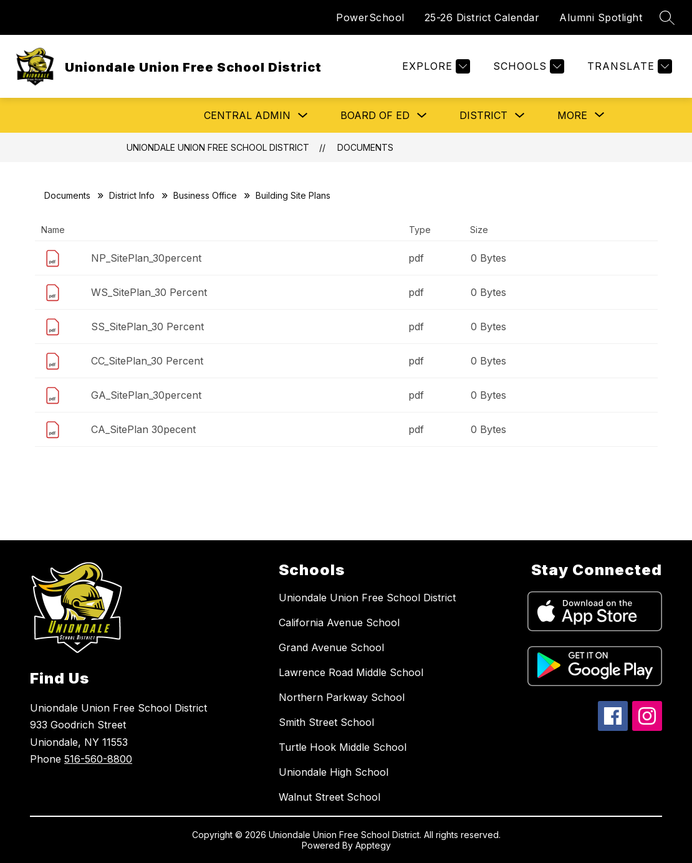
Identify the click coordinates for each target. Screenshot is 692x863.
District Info (132, 195)
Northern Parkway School (342, 697)
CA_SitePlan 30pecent (143, 429)
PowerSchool (370, 17)
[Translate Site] (628, 66)
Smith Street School (326, 722)
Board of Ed (375, 115)
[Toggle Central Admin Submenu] (303, 115)
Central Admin (247, 115)
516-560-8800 (98, 759)
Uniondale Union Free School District (218, 147)
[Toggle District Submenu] (519, 115)
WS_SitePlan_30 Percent (149, 292)
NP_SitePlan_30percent (146, 258)
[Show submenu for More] (572, 115)
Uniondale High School (333, 772)
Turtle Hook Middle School (342, 747)
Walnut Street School (329, 797)
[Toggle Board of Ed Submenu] (422, 115)
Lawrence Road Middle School (351, 672)
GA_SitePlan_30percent (146, 395)
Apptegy (373, 845)
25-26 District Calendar (482, 17)
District (483, 115)
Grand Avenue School (331, 647)
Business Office (205, 195)
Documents (365, 147)
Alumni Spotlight (600, 17)
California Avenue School (339, 622)
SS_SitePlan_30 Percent (147, 326)
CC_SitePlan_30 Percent (147, 361)
